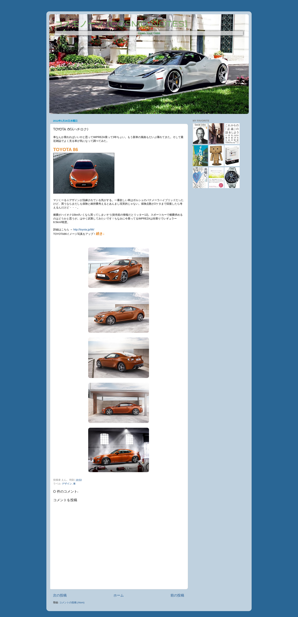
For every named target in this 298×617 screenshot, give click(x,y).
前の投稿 (177, 595)
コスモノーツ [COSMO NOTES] (121, 24)
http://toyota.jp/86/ (83, 229)
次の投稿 (60, 595)
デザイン (67, 483)
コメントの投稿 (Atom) (71, 602)
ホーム (118, 595)
